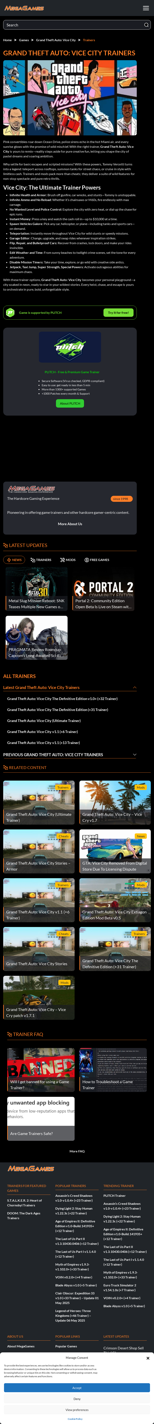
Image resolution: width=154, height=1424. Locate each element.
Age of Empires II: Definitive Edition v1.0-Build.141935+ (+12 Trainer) (75, 1226)
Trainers (89, 40)
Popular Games (66, 1346)
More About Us (70, 524)
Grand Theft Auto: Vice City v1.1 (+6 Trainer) (42, 731)
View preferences (77, 1410)
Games (24, 40)
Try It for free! (118, 312)
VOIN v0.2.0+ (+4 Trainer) (73, 1277)
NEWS (14, 559)
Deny (77, 1399)
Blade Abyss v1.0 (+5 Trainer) (76, 1285)
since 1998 (120, 499)
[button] (148, 1358)
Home (7, 40)
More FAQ (77, 1151)
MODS (68, 559)
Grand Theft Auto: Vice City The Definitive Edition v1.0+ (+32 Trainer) (62, 698)
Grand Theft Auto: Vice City (56, 40)
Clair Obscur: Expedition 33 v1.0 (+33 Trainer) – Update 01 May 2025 (77, 1298)
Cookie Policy (75, 1418)
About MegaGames (20, 1346)
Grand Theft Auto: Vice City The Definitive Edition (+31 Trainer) (57, 709)
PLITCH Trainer (114, 1195)
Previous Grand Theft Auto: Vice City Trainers (53, 754)
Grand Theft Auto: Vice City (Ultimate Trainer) (44, 720)
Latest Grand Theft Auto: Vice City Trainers (41, 687)
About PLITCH (70, 403)
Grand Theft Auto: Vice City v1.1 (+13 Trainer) (43, 742)
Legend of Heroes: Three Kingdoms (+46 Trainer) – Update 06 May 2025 (73, 1315)
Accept (77, 1388)
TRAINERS (40, 559)
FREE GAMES (96, 559)
